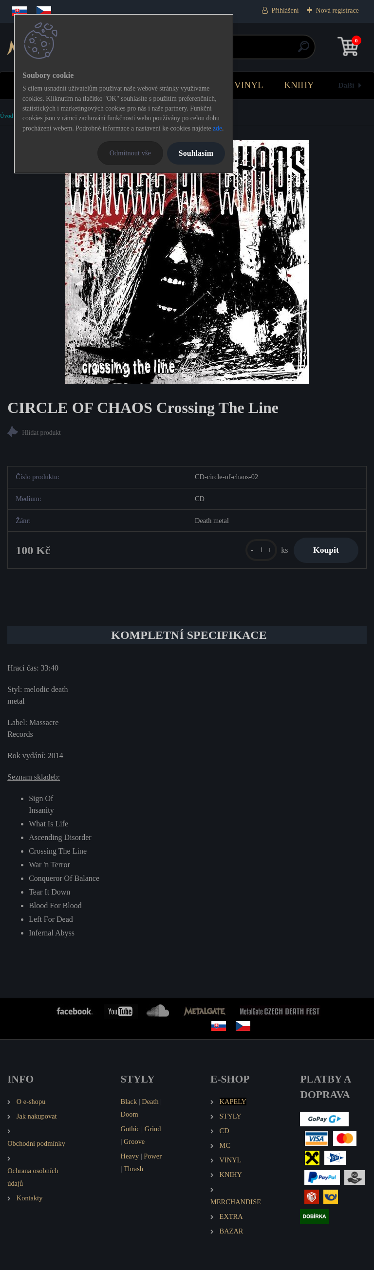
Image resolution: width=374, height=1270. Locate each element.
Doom (129, 1114)
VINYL (248, 85)
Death (150, 1101)
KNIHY (299, 85)
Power (153, 1156)
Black (129, 1101)
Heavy (130, 1156)
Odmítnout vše (130, 153)
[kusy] (261, 550)
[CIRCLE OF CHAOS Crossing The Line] (187, 262)
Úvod (6, 115)
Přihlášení (285, 10)
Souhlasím (196, 153)
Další (346, 85)
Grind (153, 1129)
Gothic (130, 1129)
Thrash (133, 1169)
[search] (303, 50)
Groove (134, 1141)
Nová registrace (337, 10)
